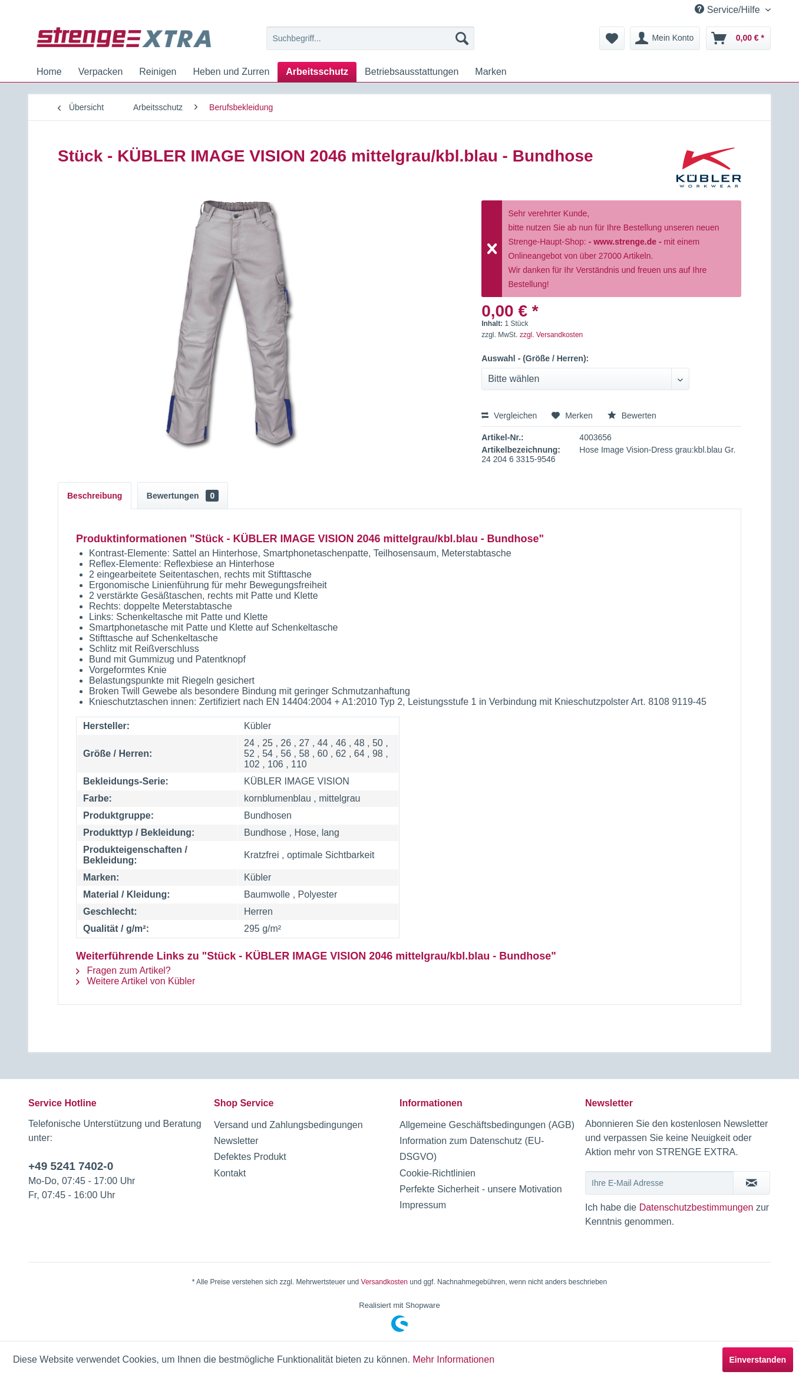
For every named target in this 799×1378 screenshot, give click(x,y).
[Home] (49, 72)
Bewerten (631, 415)
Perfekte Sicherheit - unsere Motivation (481, 1189)
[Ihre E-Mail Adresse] (659, 1183)
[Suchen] (462, 38)
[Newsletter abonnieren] (751, 1183)
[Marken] (490, 72)
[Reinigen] (157, 72)
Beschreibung (94, 495)
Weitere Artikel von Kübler (135, 981)
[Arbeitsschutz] (317, 72)
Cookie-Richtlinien (438, 1173)
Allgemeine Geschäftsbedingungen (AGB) (487, 1125)
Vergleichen (509, 415)
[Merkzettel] (612, 38)
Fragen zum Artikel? (123, 970)
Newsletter (236, 1141)
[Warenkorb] (738, 38)
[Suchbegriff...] (370, 38)
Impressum (423, 1205)
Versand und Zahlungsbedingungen (288, 1125)
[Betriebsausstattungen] (411, 72)
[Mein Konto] (665, 38)
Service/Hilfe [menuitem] (728, 9)
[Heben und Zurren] (231, 72)
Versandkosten (384, 1282)
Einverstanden (757, 1359)
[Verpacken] (100, 72)
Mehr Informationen (453, 1359)
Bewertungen (183, 496)
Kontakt (230, 1173)
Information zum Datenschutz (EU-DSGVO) (472, 1149)
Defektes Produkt (250, 1157)
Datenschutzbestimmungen (696, 1207)
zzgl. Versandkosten (551, 335)
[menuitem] (370, 38)
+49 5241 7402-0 (70, 1166)
